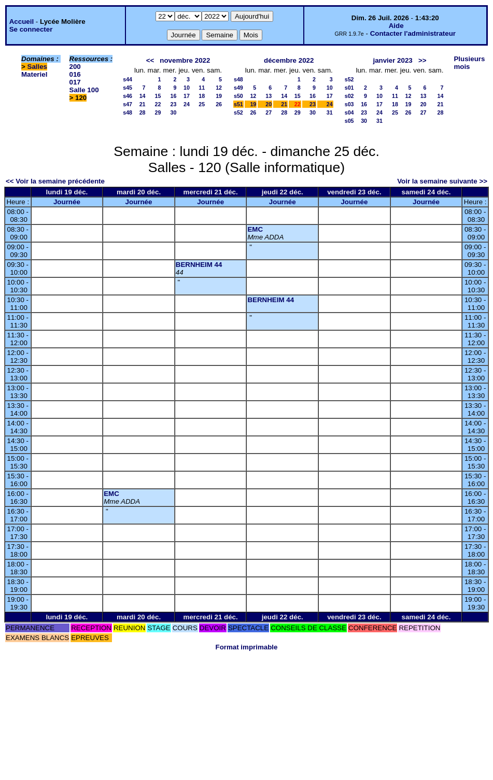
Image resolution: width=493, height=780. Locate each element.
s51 (238, 104)
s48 (127, 112)
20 (268, 104)
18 (202, 96)
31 (330, 112)
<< (150, 60)
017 (75, 82)
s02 (349, 96)
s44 (127, 79)
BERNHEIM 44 (199, 264)
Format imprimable (247, 647)
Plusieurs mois (469, 62)
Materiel (34, 74)
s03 (349, 104)
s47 (127, 104)
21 (142, 104)
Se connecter (31, 29)
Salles (37, 66)
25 (202, 104)
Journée (66, 202)
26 (219, 104)
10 (187, 87)
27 (268, 112)
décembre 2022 (289, 60)
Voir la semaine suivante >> (442, 181)
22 (158, 104)
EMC (255, 229)
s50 (238, 96)
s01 (349, 87)
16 (174, 96)
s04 (349, 112)
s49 (238, 87)
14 (142, 96)
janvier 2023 (392, 60)
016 (75, 74)
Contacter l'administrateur (413, 33)
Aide (396, 26)
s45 (127, 87)
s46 (127, 96)
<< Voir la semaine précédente (55, 181)
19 (219, 96)
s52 (238, 112)
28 (142, 112)
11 (202, 87)
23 (174, 104)
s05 (349, 121)
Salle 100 (84, 90)
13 (268, 96)
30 (174, 112)
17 (187, 96)
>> (422, 60)
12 (219, 87)
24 (187, 104)
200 (75, 66)
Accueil (21, 21)
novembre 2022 (185, 60)
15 (158, 96)
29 (158, 112)
